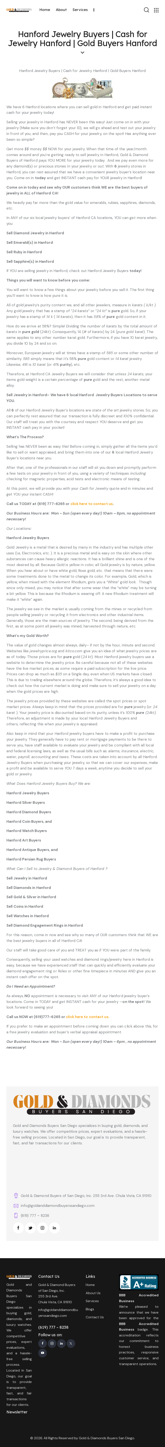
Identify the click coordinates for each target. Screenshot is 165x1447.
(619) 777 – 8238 (35, 1215)
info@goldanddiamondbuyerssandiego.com (58, 1205)
